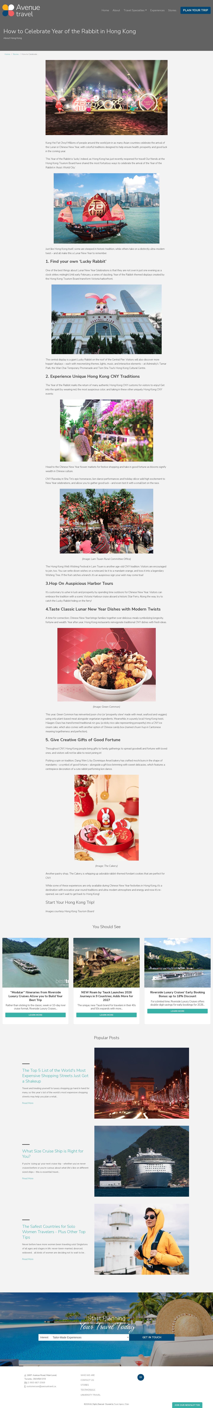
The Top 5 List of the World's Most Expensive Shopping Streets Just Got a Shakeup (55, 1076)
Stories (172, 10)
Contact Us (87, 1380)
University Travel (90, 1394)
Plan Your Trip (195, 10)
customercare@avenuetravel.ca (41, 1386)
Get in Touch (151, 1337)
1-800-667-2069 (36, 1382)
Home (105, 10)
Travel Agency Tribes (121, 1404)
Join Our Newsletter (187, 1405)
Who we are (88, 1375)
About (116, 10)
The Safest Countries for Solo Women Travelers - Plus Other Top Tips (53, 1232)
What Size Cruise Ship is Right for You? (52, 1153)
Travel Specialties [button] (134, 10)
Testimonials (88, 1389)
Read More (27, 1103)
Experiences (157, 10)
